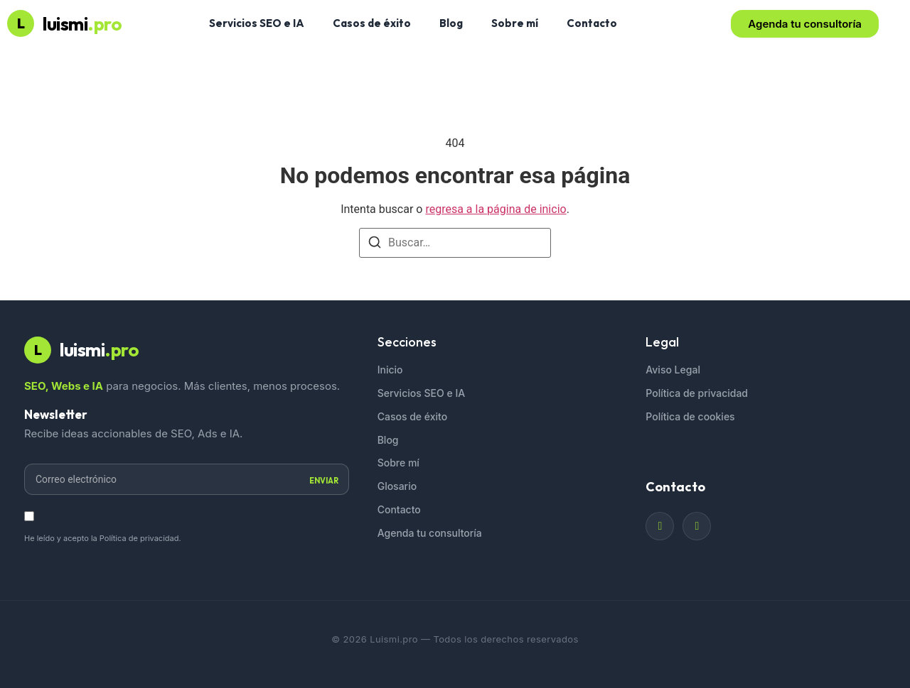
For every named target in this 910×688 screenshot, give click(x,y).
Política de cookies (690, 416)
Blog (451, 23)
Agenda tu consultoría (430, 533)
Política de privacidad (697, 393)
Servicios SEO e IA (256, 23)
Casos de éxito (372, 23)
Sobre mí (514, 23)
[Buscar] (374, 244)
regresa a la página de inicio (495, 209)
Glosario (397, 486)
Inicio (390, 370)
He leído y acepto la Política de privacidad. (102, 538)
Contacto (592, 23)
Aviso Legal (673, 370)
